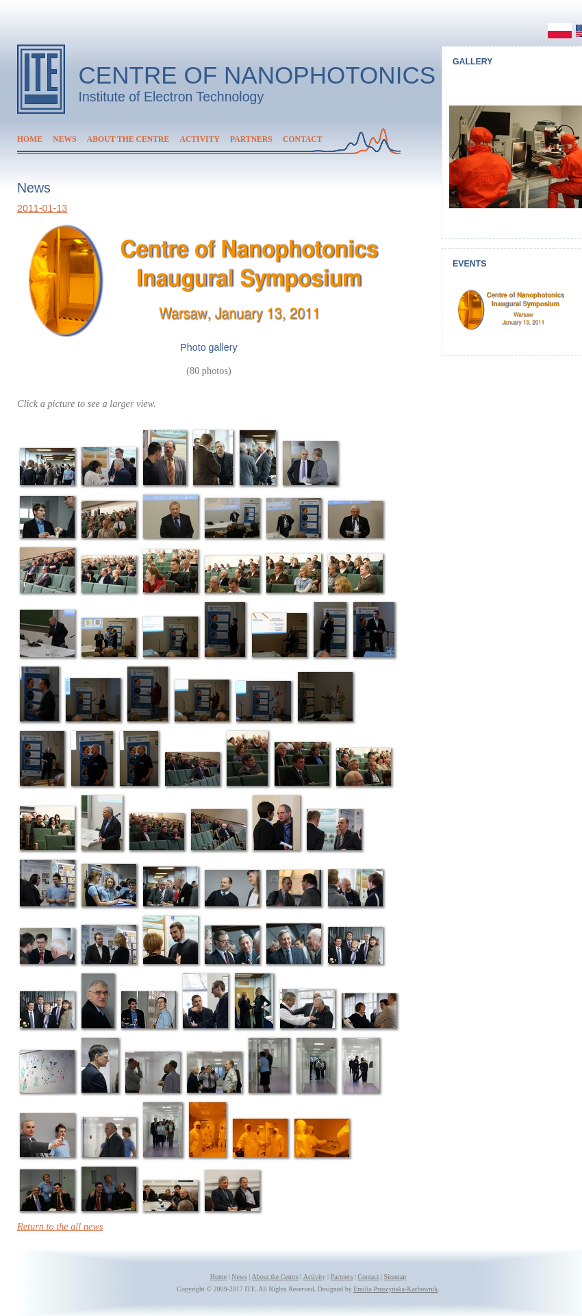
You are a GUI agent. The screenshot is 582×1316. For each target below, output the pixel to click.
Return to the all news (60, 1226)
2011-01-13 (42, 208)
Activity (199, 139)
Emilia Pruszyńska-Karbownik (395, 1289)
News (64, 139)
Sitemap (394, 1276)
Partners (251, 139)
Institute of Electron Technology (171, 96)
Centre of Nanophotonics (257, 75)
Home (29, 139)
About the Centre (128, 139)
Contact (302, 139)
